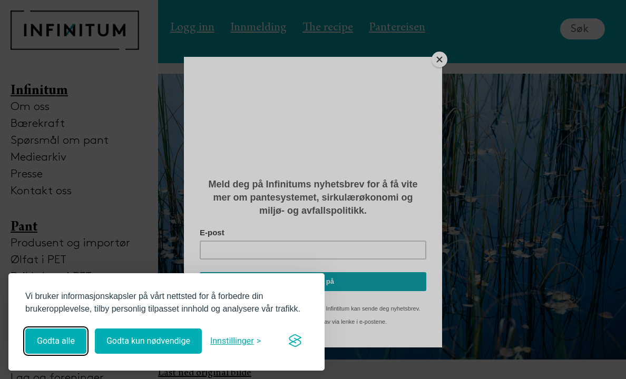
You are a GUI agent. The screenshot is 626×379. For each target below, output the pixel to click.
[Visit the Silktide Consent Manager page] (295, 341)
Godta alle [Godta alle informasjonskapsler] (56, 341)
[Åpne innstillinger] (235, 341)
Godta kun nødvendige (148, 341)
